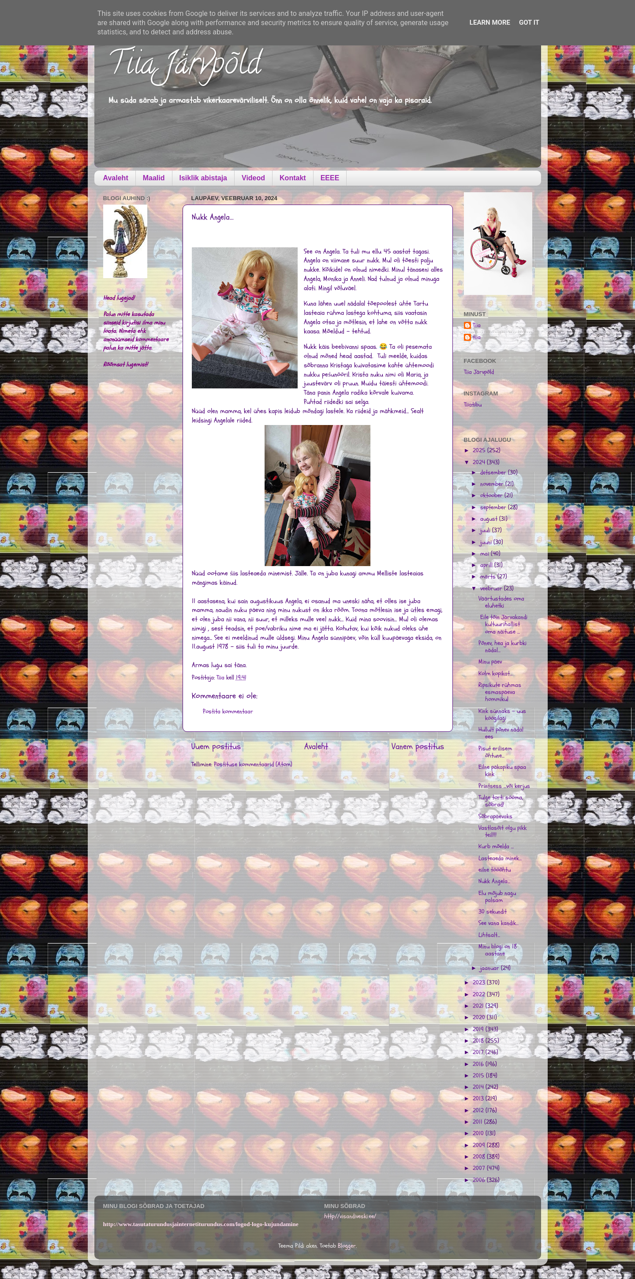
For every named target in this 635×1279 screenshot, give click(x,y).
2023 (480, 983)
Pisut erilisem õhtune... (495, 752)
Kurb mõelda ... (496, 846)
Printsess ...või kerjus (504, 786)
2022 (480, 995)
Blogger (347, 1246)
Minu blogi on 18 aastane (497, 950)
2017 (479, 1052)
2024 (480, 462)
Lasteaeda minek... (500, 858)
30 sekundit (492, 912)
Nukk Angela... (494, 881)
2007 (480, 1168)
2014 (479, 1087)
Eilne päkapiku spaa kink (502, 770)
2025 (480, 451)
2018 (479, 1041)
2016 (479, 1064)
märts (488, 577)
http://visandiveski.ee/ (350, 1216)
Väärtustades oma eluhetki (501, 602)
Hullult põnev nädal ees (500, 733)
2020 (480, 1018)
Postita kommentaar (228, 712)
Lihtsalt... (489, 935)
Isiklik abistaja (203, 178)
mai (485, 554)
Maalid (154, 178)
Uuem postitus (216, 746)
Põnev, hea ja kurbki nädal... (502, 646)
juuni (486, 542)
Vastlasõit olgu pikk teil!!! (502, 831)
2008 (480, 1157)
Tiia (477, 325)
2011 (478, 1122)
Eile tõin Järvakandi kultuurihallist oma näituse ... (502, 624)
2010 (479, 1133)
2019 (479, 1029)
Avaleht (115, 178)
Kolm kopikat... (495, 674)
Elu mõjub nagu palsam (497, 896)
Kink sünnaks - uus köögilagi (502, 714)
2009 (480, 1145)
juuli (486, 530)
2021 (479, 1006)
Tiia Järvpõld (184, 66)
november (492, 484)
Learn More (490, 22)
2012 (479, 1111)
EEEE (330, 178)
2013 (479, 1099)
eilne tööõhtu (494, 870)
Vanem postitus (418, 746)
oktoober (492, 496)
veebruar (492, 589)
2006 (480, 1180)
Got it (529, 22)
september (494, 507)
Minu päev (490, 662)
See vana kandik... (498, 923)
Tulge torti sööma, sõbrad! (500, 801)
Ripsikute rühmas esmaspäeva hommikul (499, 692)
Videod (253, 178)
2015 (479, 1076)
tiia (477, 337)
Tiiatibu (473, 405)
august (489, 519)
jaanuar (490, 968)
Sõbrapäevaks (495, 816)
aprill (487, 565)
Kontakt (293, 178)
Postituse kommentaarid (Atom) (253, 764)
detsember (494, 473)
